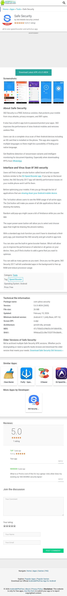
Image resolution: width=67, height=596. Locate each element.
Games (41, 571)
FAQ (46, 571)
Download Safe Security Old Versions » (46, 350)
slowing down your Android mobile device (39, 193)
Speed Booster (15, 279)
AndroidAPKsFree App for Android (42, 581)
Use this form (29, 591)
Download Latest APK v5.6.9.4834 (33, 72)
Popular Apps (30, 579)
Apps (12, 9)
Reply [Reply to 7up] (60, 461)
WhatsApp (17, 161)
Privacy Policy (36, 589)
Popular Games (43, 579)
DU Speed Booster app (31, 176)
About (27, 589)
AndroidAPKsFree (17, 589)
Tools (18, 9)
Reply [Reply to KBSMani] (60, 479)
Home (5, 9)
